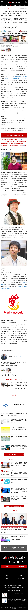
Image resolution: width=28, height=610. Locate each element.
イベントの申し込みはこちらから (14, 135)
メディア (7, 5)
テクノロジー (14, 5)
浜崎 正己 (12, 356)
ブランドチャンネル (21, 578)
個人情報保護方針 (14, 588)
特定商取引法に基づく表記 (22, 588)
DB (21, 581)
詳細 (24, 146)
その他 (7, 581)
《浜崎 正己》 (24, 347)
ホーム (2, 5)
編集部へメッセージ (8, 587)
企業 (24, 5)
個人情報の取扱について (6, 588)
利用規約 (22, 587)
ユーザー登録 (21, 566)
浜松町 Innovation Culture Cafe (7, 350)
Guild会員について (21, 585)
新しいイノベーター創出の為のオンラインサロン (15, 78)
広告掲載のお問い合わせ (16, 587)
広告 (20, 5)
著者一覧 (5, 585)
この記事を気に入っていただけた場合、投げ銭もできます (14, 548)
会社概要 (9, 590)
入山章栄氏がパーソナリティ (20, 76)
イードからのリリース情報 (16, 590)
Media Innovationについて (12, 585)
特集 (7, 578)
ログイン (7, 566)
